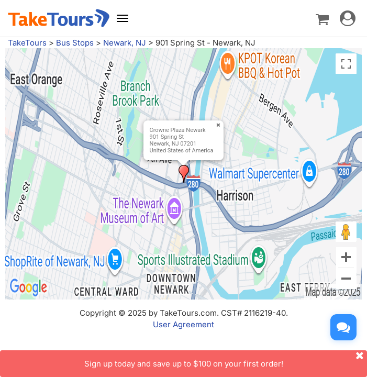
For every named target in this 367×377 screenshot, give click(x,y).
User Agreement (183, 324)
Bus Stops (75, 43)
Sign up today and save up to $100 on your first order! (226, 359)
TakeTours (27, 43)
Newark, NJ (124, 43)
